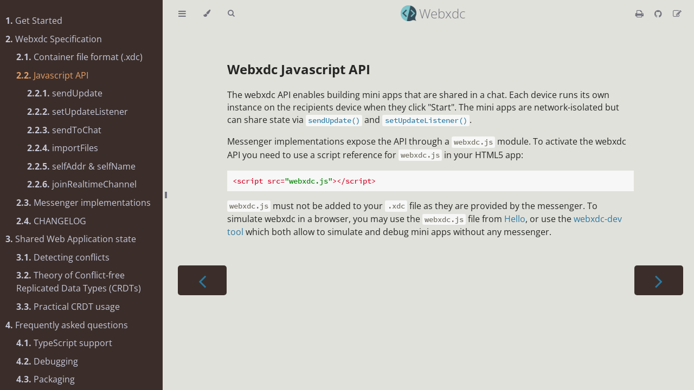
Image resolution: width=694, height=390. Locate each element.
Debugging (47, 361)
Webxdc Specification (53, 39)
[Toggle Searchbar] (231, 13)
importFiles (62, 148)
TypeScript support (64, 343)
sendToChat (64, 130)
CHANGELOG (51, 221)
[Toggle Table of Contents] (182, 13)
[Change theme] (207, 13)
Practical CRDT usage (68, 307)
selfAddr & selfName (81, 166)
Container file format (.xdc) (79, 57)
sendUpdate (64, 93)
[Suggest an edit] (677, 14)
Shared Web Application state (70, 239)
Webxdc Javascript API (298, 69)
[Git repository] (659, 14)
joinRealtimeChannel (82, 184)
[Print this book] (640, 14)
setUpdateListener (77, 112)
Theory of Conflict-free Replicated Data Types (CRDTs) (78, 281)
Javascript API (52, 75)
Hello (514, 219)
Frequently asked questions (66, 325)
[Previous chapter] (202, 280)
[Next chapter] (658, 280)
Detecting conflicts (63, 257)
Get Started (33, 21)
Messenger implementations (83, 203)
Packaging (45, 379)
